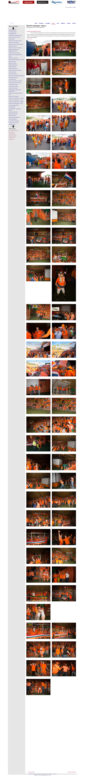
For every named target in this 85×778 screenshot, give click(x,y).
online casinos (11, 132)
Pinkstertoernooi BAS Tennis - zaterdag (16, 101)
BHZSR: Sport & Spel (12, 63)
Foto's (53, 23)
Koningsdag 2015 (12, 106)
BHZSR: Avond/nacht (13, 46)
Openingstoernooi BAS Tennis (14, 117)
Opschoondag (11, 38)
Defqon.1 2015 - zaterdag (13, 96)
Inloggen (74, 7)
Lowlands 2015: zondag (13, 84)
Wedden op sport (12, 137)
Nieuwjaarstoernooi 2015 (13, 122)
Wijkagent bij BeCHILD (13, 113)
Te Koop (68, 23)
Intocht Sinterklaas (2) (13, 73)
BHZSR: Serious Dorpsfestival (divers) (16, 44)
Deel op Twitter (31, 771)
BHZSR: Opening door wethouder (15, 70)
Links (58, 23)
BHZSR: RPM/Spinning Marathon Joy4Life (16, 59)
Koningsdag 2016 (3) (12, 30)
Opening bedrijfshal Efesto (14, 105)
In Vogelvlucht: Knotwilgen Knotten (15, 35)
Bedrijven (41, 23)
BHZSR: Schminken (12, 61)
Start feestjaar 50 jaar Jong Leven (15, 82)
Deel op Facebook (72, 771)
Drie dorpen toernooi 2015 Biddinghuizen (16, 75)
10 (11, 28)
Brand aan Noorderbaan (13, 77)
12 (14, 28)
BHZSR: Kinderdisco (12, 66)
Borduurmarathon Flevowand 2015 (15, 80)
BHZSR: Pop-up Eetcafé (13, 57)
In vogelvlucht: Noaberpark (14, 120)
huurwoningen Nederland (13, 130)
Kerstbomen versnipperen (14, 42)
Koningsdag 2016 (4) (12, 31)
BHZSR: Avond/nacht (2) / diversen (15, 47)
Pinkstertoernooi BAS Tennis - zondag (16, 99)
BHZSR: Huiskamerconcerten (14, 52)
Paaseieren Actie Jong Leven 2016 (15, 40)
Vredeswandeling (12, 79)
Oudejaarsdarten (12, 124)
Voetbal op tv (11, 139)
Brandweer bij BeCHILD (13, 112)
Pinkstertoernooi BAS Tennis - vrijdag (16, 103)
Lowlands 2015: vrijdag (13, 88)
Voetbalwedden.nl (12, 134)
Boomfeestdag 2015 (13, 119)
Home (36, 23)
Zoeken (74, 23)
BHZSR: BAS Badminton (13, 64)
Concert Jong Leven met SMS (14, 37)
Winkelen (63, 23)
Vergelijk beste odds (13, 135)
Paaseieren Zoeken (12, 115)
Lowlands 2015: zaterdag (13, 86)
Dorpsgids (47, 23)
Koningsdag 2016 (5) (12, 33)
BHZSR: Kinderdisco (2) (13, 68)
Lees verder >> (30, 38)
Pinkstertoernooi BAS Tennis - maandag (16, 98)
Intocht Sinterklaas (12, 72)
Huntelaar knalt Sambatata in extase (34, 31)
